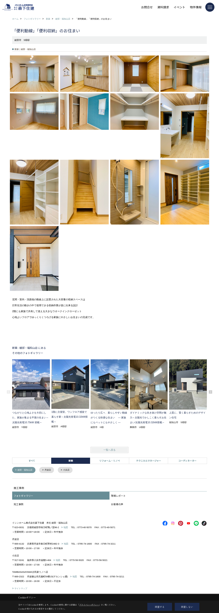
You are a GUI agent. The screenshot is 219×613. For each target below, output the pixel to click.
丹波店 (49, 470)
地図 (65, 527)
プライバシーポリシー (89, 604)
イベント (179, 7)
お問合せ (147, 7)
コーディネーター (187, 460)
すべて (31, 460)
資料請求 (163, 7)
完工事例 (18, 504)
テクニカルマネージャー (148, 460)
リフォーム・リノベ (109, 460)
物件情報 (196, 7)
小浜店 (68, 470)
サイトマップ (20, 588)
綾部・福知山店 (26, 470)
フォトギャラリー (23, 496)
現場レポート (118, 496)
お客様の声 (117, 504)
